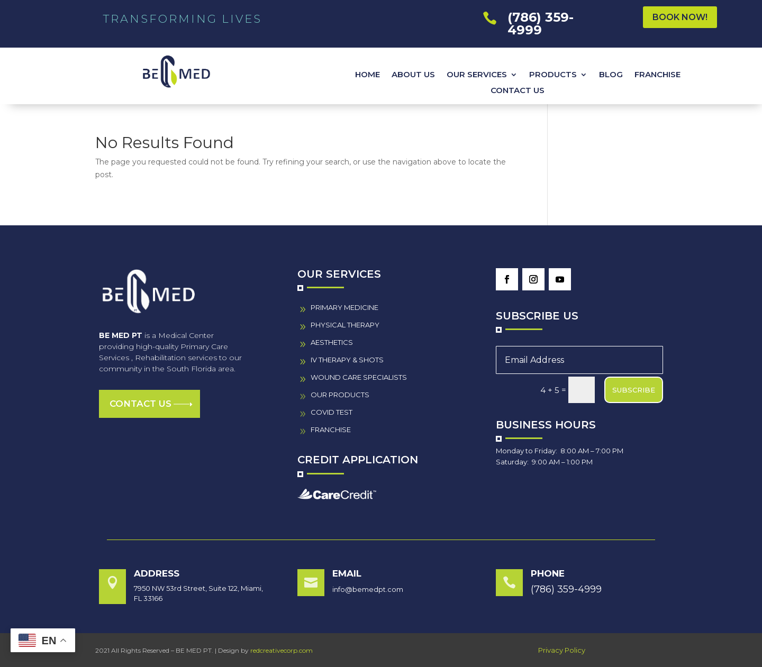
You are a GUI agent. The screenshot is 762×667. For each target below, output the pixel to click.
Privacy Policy (561, 650)
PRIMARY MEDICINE (344, 307)
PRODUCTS (553, 75)
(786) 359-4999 (540, 24)
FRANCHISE (657, 75)
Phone (548, 573)
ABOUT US (413, 75)
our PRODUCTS (340, 394)
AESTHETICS (332, 342)
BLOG (611, 75)
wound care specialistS (359, 377)
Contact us (140, 403)
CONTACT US (518, 91)
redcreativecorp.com (281, 650)
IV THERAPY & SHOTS (347, 359)
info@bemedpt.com (367, 589)
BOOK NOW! (679, 17)
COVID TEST (331, 412)
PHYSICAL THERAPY (345, 325)
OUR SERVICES (477, 75)
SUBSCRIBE (633, 390)
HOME (367, 75)
